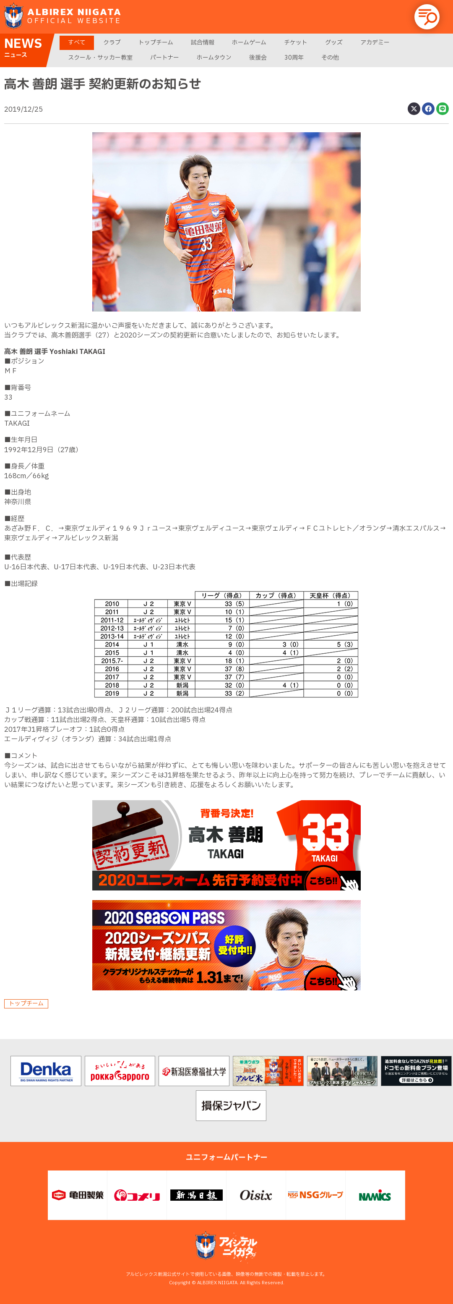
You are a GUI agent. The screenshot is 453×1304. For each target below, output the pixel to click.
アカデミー (375, 42)
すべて (77, 42)
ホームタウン (214, 57)
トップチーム (155, 42)
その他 (330, 57)
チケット (295, 42)
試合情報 (202, 42)
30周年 (294, 57)
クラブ (112, 42)
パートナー (164, 57)
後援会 (258, 57)
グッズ (334, 42)
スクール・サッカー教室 (100, 57)
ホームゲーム (249, 42)
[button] (427, 16)
